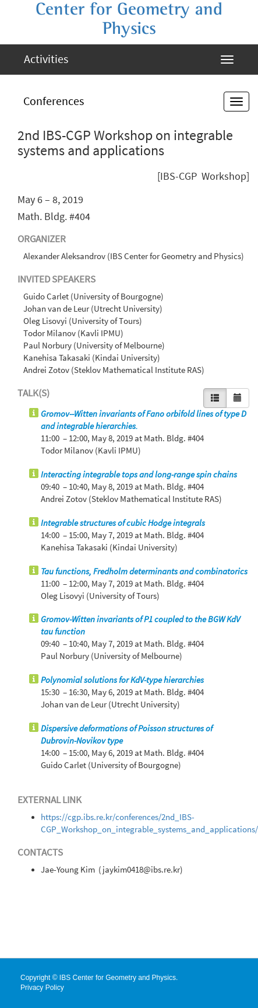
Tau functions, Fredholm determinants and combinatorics (144, 571)
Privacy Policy (42, 987)
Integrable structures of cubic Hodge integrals (123, 523)
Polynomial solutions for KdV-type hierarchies (122, 680)
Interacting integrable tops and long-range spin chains (139, 474)
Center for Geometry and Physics (129, 19)
